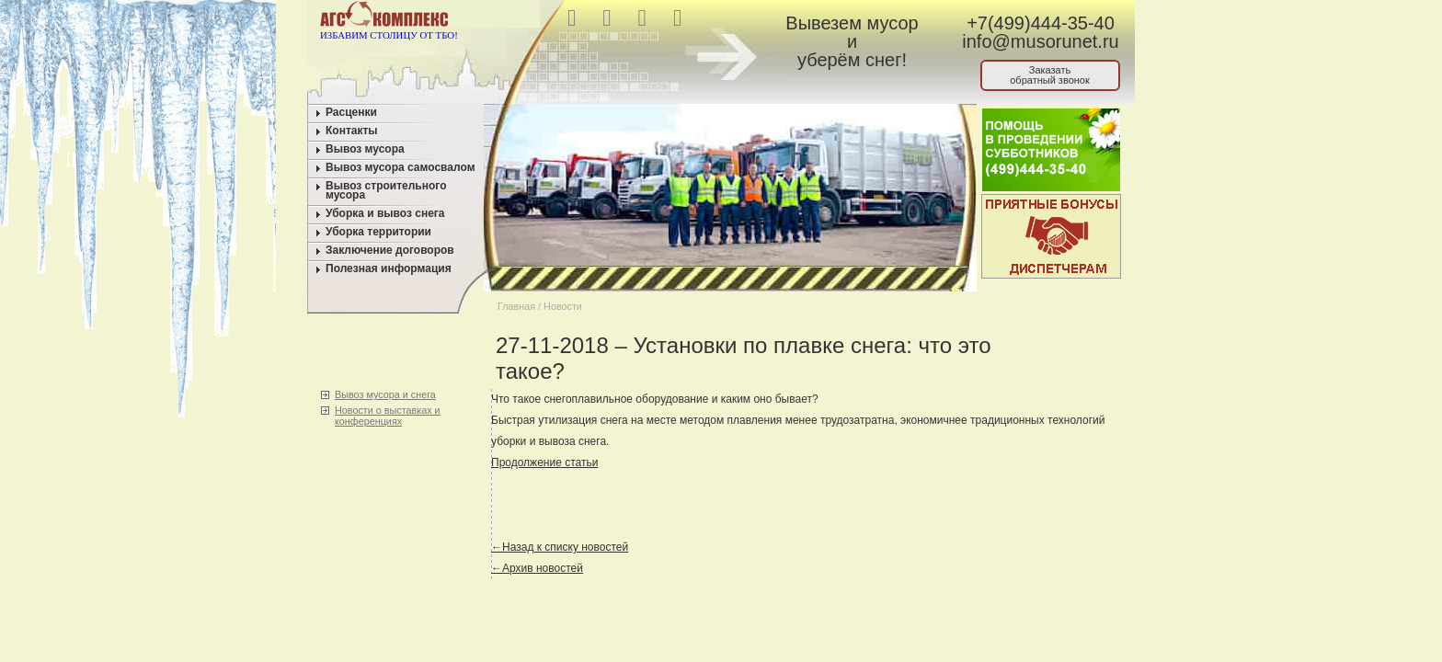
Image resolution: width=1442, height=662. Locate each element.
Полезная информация (389, 268)
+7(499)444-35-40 (1041, 23)
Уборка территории (378, 231)
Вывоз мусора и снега (385, 394)
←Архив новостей (537, 568)
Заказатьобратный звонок (1050, 75)
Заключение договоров (390, 250)
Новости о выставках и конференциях (388, 416)
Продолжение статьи (544, 462)
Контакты (352, 130)
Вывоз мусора (365, 149)
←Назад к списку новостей (559, 547)
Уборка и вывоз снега (385, 213)
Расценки (351, 112)
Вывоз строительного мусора (386, 190)
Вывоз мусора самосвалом (400, 167)
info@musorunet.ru (1040, 41)
